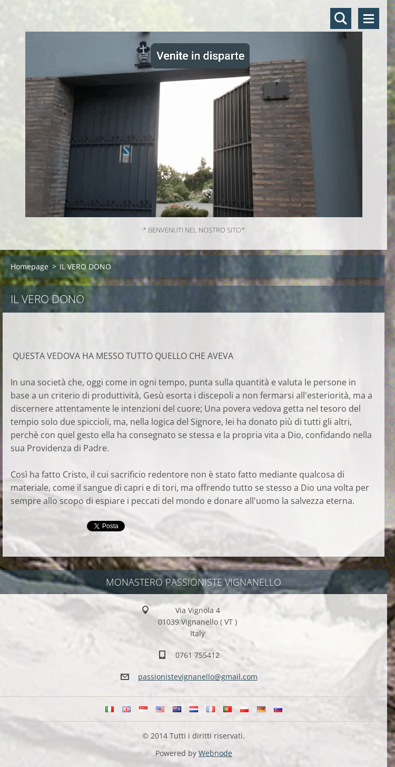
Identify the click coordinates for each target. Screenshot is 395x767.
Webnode (215, 753)
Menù (368, 18)
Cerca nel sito (340, 18)
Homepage (29, 266)
